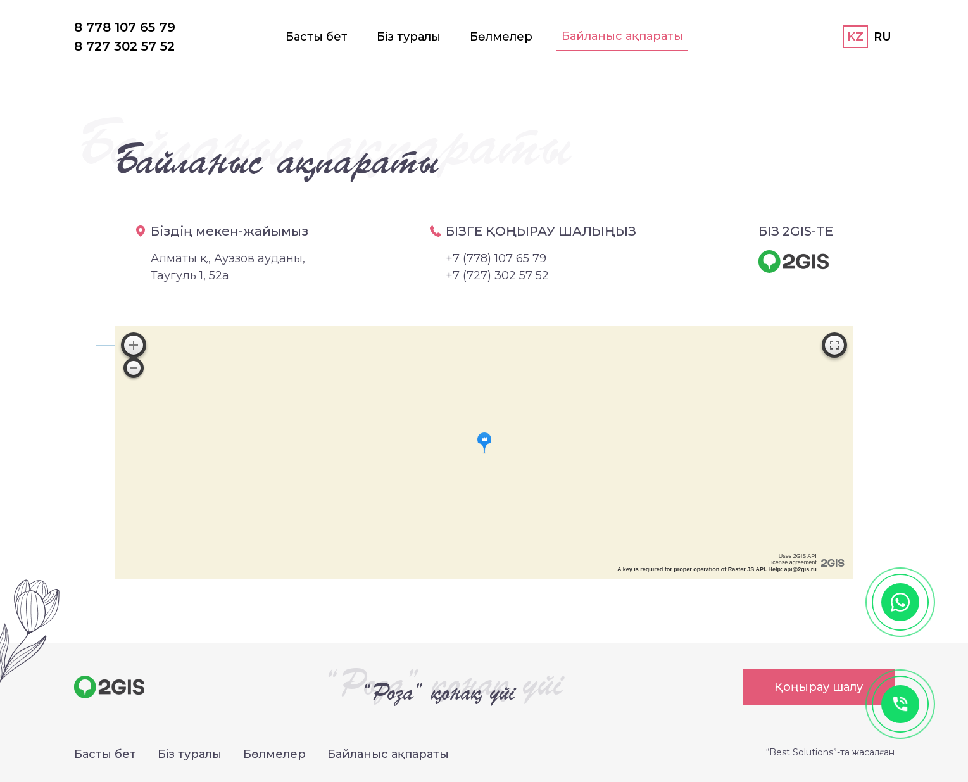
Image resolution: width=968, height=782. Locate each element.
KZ (855, 37)
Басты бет (317, 37)
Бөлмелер (501, 37)
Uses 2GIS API (798, 556)
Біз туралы (409, 37)
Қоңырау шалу (818, 687)
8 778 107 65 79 (124, 27)
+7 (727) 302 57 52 (497, 275)
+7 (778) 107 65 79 (496, 258)
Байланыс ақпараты (622, 36)
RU (882, 37)
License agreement (792, 562)
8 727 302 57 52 (124, 46)
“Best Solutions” (801, 752)
